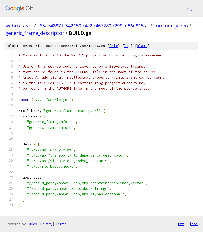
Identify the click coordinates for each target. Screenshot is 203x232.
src (29, 25)
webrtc (13, 25)
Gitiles (32, 223)
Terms (61, 223)
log (127, 46)
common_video (171, 25)
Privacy (46, 223)
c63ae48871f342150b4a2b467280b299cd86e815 (90, 25)
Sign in (192, 8)
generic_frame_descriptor (34, 33)
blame (142, 46)
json (193, 223)
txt (181, 223)
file (113, 46)
